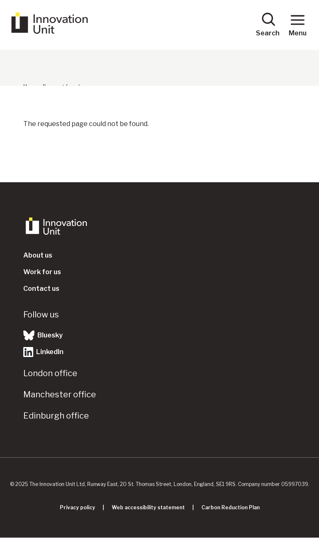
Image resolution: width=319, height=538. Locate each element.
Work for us (42, 272)
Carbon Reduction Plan (230, 507)
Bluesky (43, 335)
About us (37, 255)
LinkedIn (43, 352)
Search (268, 24)
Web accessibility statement (148, 507)
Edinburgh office (56, 416)
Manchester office (59, 394)
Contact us (41, 289)
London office (50, 373)
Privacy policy (77, 507)
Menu (298, 24)
